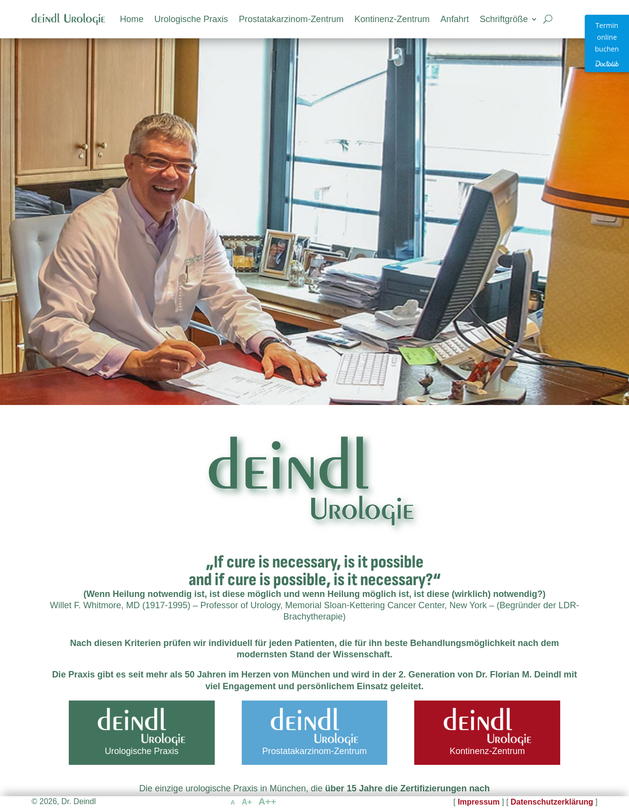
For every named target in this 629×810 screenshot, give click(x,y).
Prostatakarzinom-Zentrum (291, 19)
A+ (247, 802)
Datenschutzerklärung (552, 802)
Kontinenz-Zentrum (391, 19)
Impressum (478, 802)
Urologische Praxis (191, 19)
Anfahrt (454, 19)
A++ (267, 801)
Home (131, 19)
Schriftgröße (504, 19)
